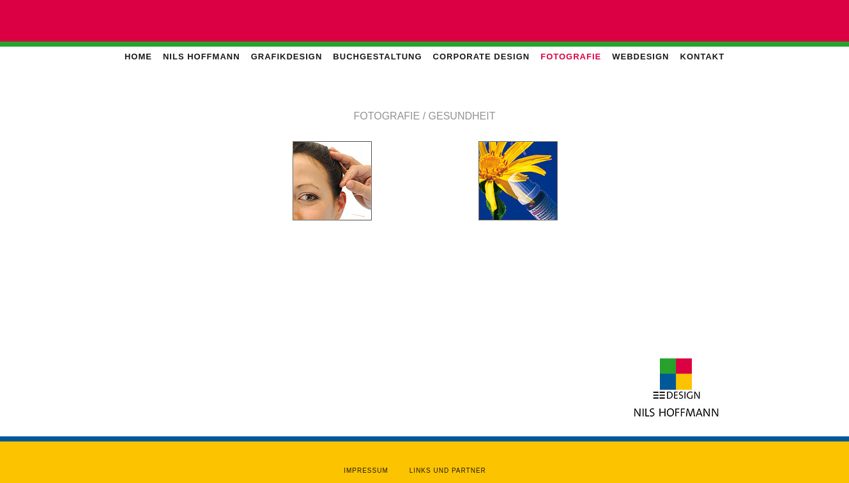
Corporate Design (481, 56)
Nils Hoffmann (201, 56)
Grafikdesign (287, 56)
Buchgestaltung (377, 56)
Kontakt (702, 56)
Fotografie (570, 56)
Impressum (366, 470)
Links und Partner (447, 470)
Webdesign (640, 56)
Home (138, 56)
